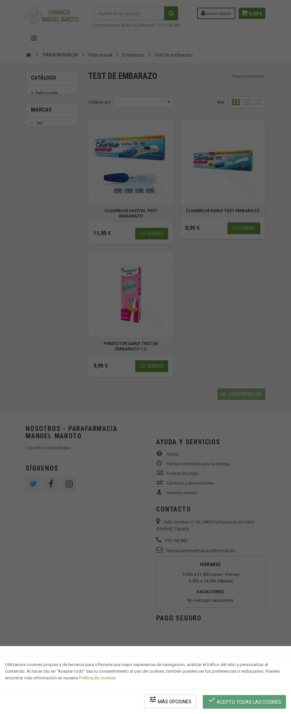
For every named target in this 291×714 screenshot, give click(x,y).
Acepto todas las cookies (245, 700)
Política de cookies (97, 679)
